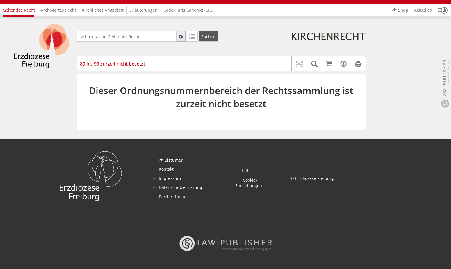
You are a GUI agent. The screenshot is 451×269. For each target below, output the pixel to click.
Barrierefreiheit (174, 196)
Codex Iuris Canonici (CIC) (188, 10)
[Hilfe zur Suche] (181, 36)
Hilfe (246, 171)
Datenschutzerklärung (180, 187)
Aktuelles (423, 10)
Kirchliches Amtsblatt (103, 10)
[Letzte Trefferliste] (192, 36)
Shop (400, 10)
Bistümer (171, 160)
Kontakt (166, 169)
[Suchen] (208, 36)
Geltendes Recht (19, 10)
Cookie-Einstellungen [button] (248, 183)
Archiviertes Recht (58, 10)
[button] (443, 10)
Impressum (170, 178)
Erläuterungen (143, 10)
